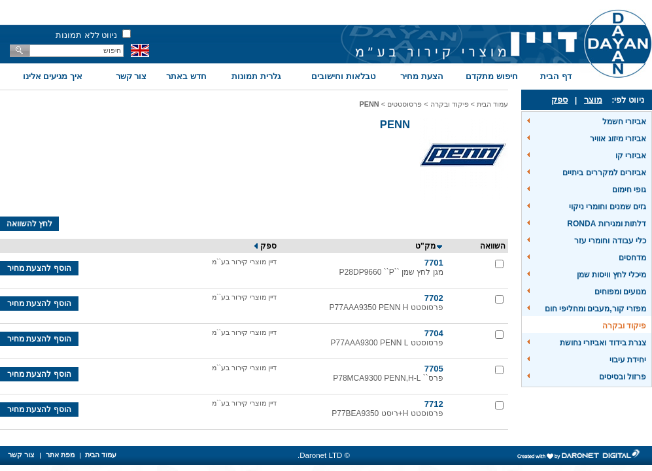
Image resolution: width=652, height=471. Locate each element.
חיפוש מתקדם (492, 76)
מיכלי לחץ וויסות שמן (611, 274)
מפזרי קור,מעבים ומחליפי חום (595, 308)
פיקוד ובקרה (624, 325)
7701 (433, 263)
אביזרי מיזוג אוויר (618, 138)
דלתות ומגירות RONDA (606, 223)
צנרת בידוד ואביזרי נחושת (603, 342)
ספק (559, 100)
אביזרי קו (630, 155)
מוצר (593, 100)
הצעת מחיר (421, 76)
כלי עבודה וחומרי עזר (610, 240)
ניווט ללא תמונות (86, 35)
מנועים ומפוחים (620, 291)
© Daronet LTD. (324, 455)
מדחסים (632, 257)
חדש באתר (186, 76)
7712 (433, 404)
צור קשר (131, 76)
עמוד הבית (492, 104)
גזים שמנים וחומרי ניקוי (607, 206)
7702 (433, 298)
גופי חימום (629, 189)
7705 (433, 369)
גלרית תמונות (256, 76)
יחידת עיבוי (627, 359)
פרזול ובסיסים (622, 376)
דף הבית (556, 76)
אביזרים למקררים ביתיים (604, 172)
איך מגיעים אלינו (52, 76)
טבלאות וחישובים (343, 76)
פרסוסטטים (404, 104)
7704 (433, 333)
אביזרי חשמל (624, 121)
